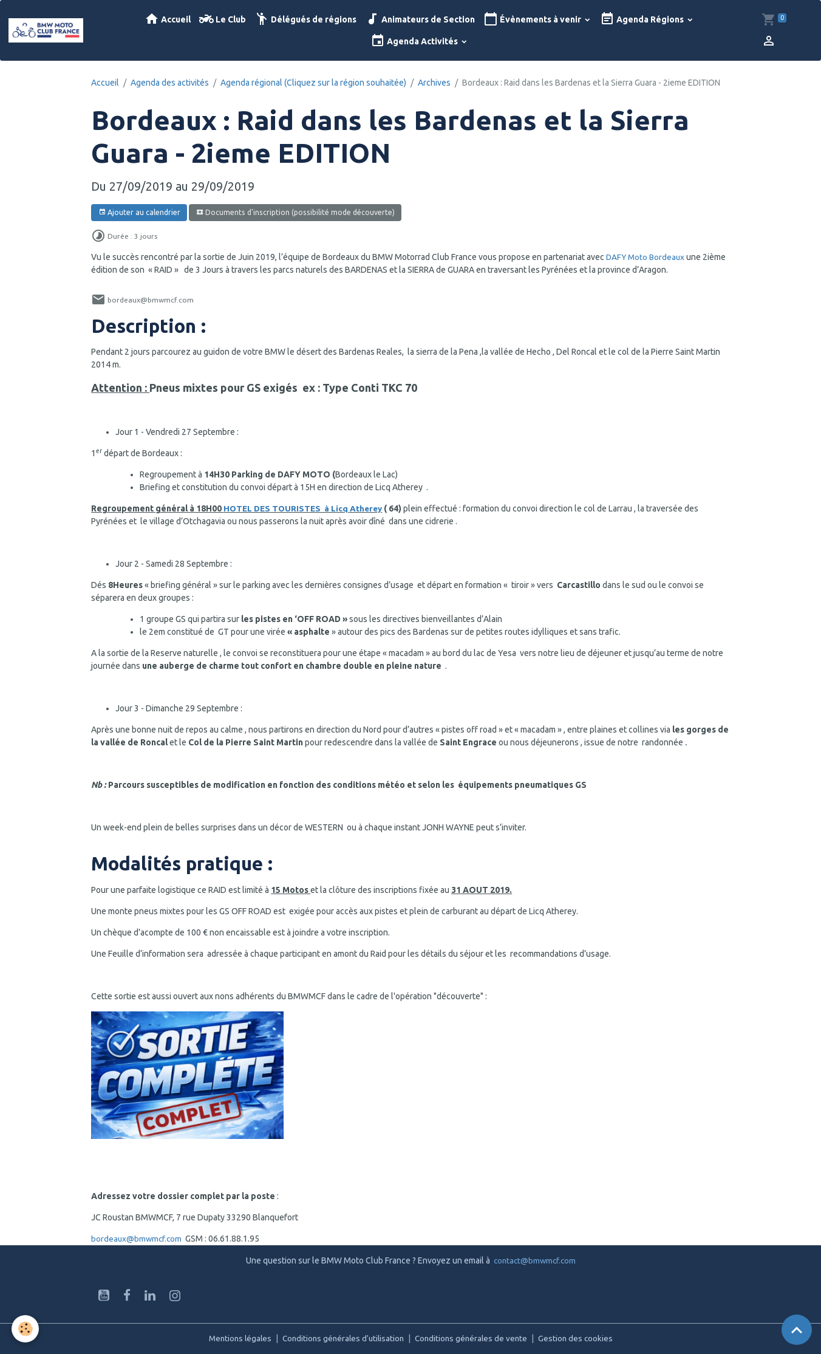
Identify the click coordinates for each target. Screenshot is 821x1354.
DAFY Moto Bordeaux (646, 257)
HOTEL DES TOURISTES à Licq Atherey (305, 508)
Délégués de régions (305, 19)
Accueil (168, 19)
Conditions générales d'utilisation (342, 1338)
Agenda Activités (415, 41)
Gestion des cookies (581, 1338)
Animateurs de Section (420, 19)
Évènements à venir (533, 19)
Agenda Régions (643, 19)
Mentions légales (235, 1338)
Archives (434, 82)
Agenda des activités (170, 82)
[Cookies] (25, 1328)
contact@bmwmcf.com (534, 1260)
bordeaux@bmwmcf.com (137, 1238)
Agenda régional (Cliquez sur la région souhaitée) (313, 82)
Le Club (222, 19)
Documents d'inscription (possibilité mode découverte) (295, 212)
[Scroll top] (797, 1330)
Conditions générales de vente (474, 1338)
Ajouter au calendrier (139, 212)
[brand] (47, 30)
